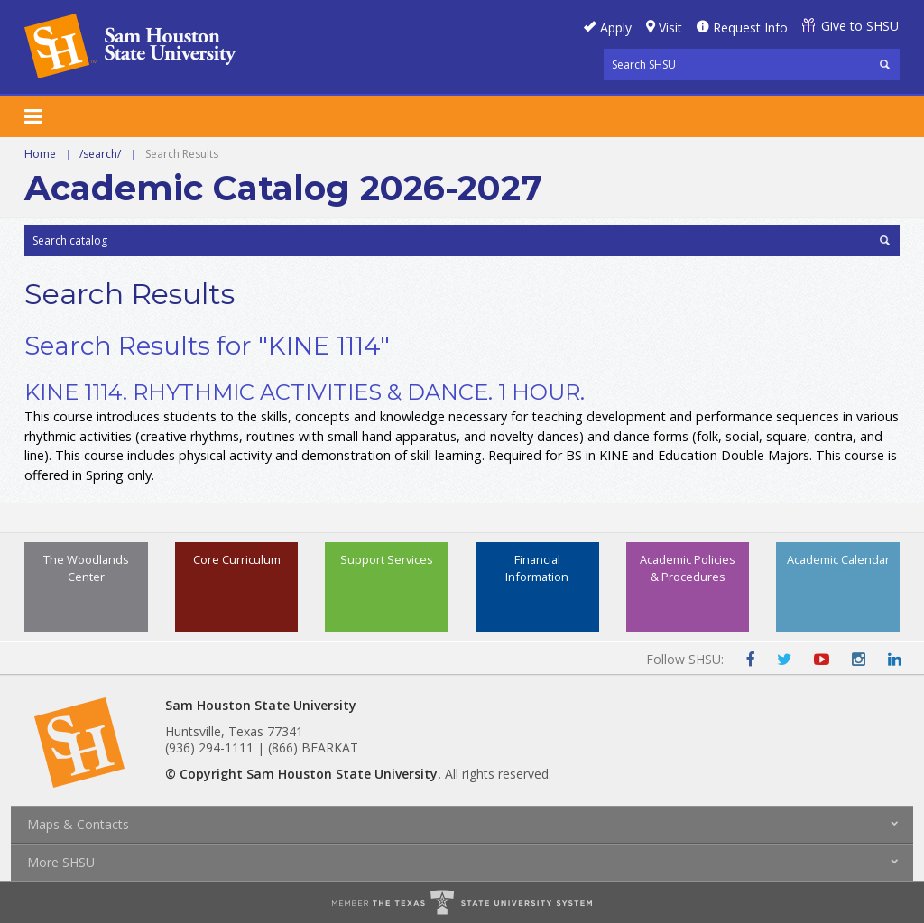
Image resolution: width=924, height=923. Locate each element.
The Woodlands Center (86, 568)
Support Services (386, 559)
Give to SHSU (860, 25)
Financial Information (536, 568)
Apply (616, 27)
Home (40, 154)
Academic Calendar (838, 559)
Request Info (750, 27)
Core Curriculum (237, 559)
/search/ (100, 154)
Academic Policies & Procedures (687, 568)
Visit (670, 27)
